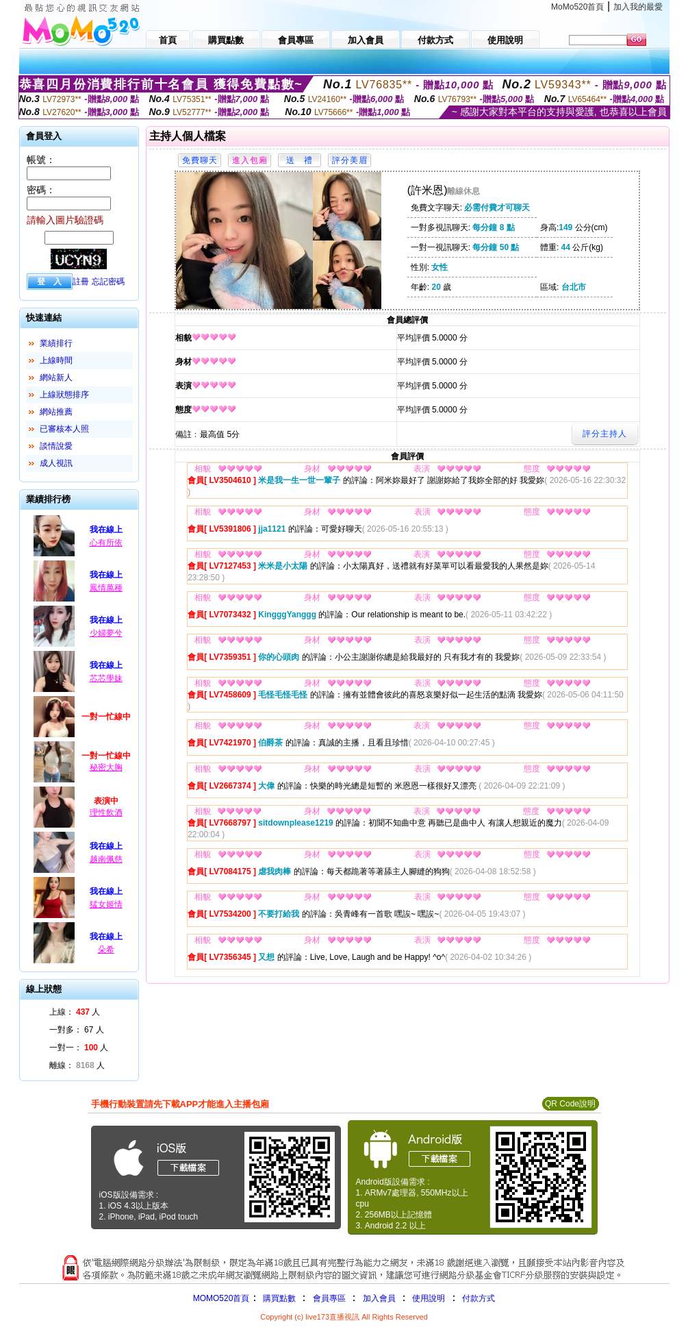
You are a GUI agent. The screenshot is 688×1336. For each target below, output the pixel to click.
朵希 (106, 949)
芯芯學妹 (106, 678)
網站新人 (56, 377)
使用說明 (428, 1298)
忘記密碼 (108, 281)
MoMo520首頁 (577, 7)
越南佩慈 (106, 859)
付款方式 (478, 1298)
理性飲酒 (106, 812)
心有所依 (106, 542)
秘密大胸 (106, 767)
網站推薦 (56, 412)
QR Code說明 (570, 1104)
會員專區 (329, 1298)
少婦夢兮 (106, 633)
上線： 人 (75, 1012)
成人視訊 (56, 463)
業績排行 (56, 343)
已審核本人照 (64, 429)
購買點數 (277, 1298)
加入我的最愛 (638, 7)
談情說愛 (56, 446)
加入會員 (379, 1298)
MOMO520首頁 (221, 1298)
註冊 (81, 281)
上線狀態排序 (64, 394)
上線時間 (56, 360)
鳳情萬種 (106, 588)
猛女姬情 (106, 904)
